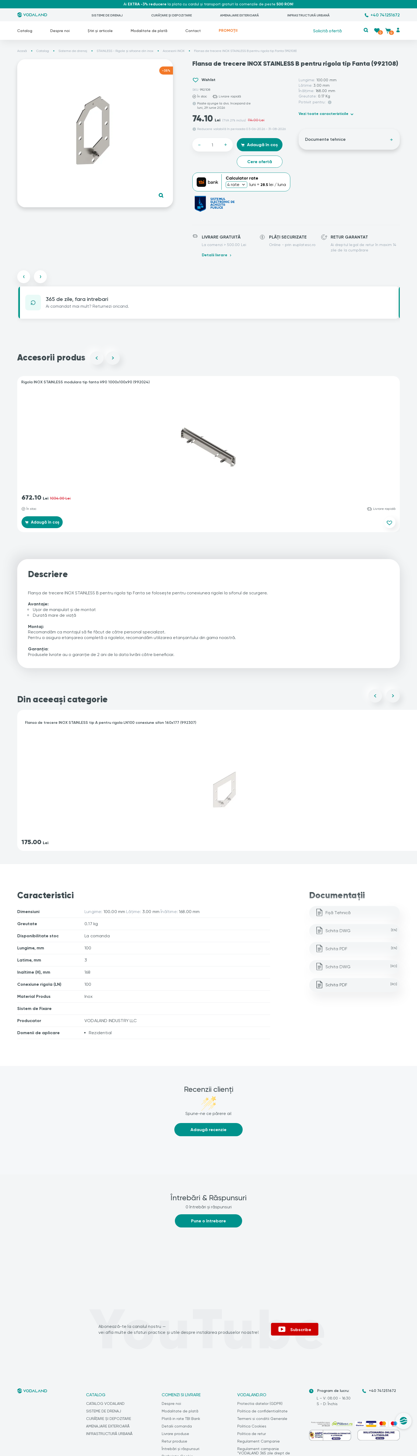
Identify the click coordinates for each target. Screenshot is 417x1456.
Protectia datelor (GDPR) (259, 1405)
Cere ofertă (259, 161)
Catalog (24, 31)
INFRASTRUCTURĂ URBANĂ (308, 15)
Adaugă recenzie (208, 1131)
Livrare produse (175, 1435)
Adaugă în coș (259, 144)
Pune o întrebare (208, 1222)
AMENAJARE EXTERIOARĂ (239, 15)
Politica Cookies (251, 1427)
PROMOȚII (228, 30)
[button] (365, 30)
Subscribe (294, 1331)
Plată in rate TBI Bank (181, 1420)
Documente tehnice (349, 139)
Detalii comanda (177, 1427)
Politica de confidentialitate (262, 1412)
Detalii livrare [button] (214, 255)
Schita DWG (361, 932)
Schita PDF (361, 950)
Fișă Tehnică (338, 914)
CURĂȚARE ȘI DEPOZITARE (171, 15)
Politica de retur (251, 1435)
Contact (193, 31)
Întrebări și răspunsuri (180, 1450)
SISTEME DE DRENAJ (107, 15)
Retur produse (174, 1442)
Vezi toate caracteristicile (323, 113)
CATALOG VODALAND (105, 1405)
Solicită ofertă (327, 30)
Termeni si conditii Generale (262, 1420)
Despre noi (60, 31)
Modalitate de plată (149, 31)
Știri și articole (100, 31)
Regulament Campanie (258, 1442)
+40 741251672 (385, 14)
